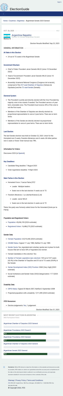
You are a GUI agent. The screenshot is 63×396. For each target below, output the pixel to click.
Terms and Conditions (35, 380)
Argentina (20, 21)
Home (5, 21)
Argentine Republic (22, 35)
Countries (12, 21)
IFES (9, 383)
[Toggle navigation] (3, 13)
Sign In (59, 2)
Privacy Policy (20, 380)
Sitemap (11, 380)
